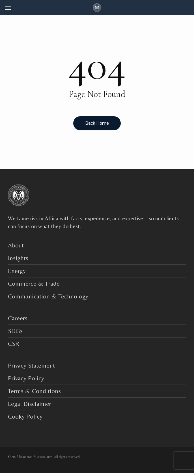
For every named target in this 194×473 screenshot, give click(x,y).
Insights (18, 258)
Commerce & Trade (34, 283)
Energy (17, 270)
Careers (17, 318)
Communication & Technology (48, 296)
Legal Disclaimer (29, 403)
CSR (13, 343)
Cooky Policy (25, 416)
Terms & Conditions (34, 390)
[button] (8, 7)
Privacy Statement (31, 365)
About (16, 245)
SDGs (15, 330)
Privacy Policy (26, 378)
